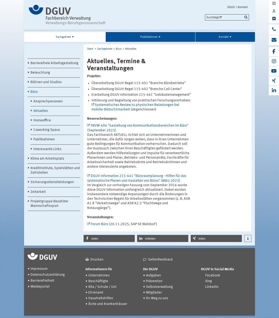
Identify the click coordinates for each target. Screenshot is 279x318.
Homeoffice (42, 120)
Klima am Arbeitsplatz (47, 159)
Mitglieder (154, 292)
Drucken (96, 259)
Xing (208, 281)
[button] (109, 238)
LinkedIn (212, 287)
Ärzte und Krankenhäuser (107, 304)
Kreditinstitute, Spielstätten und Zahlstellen (55, 170)
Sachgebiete (63, 37)
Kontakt (243, 7)
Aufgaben (153, 275)
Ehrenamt (95, 292)
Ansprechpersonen (48, 101)
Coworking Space (46, 130)
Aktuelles (40, 111)
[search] (227, 17)
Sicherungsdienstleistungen (52, 182)
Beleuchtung (40, 73)
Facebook (212, 275)
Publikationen (149, 37)
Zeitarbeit (38, 192)
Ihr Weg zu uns (157, 298)
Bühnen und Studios (46, 82)
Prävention (154, 281)
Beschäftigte (98, 281)
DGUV (231, 7)
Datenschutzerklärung (47, 275)
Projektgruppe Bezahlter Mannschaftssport (49, 204)
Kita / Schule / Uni (102, 287)
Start (90, 48)
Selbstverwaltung (159, 287)
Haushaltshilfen (100, 298)
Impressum (39, 269)
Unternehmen (99, 275)
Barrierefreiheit (42, 281)
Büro (34, 92)
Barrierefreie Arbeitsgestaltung (54, 63)
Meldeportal (40, 287)
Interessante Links (47, 149)
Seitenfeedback (160, 259)
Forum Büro (99, 224)
